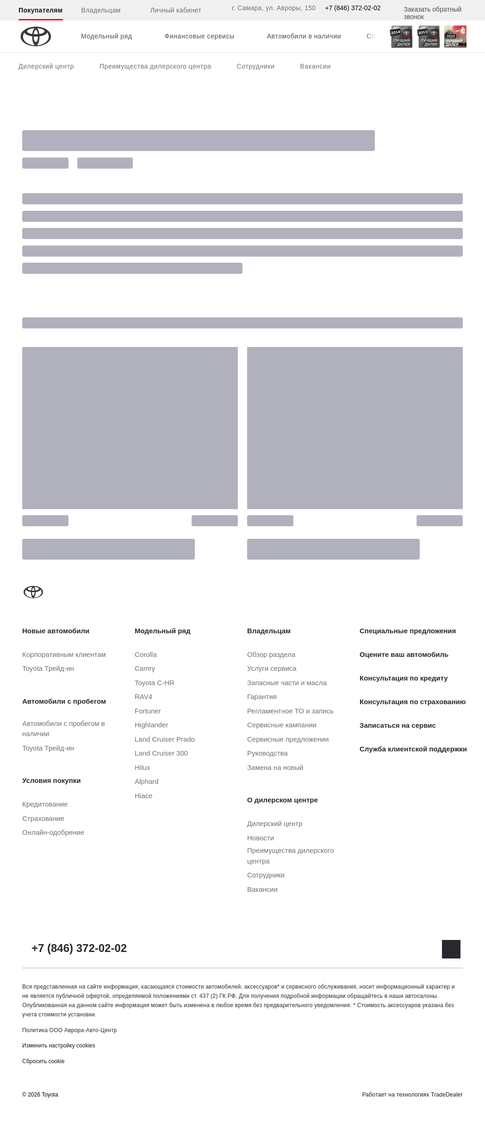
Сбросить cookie (43, 1061)
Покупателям (41, 10)
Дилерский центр (46, 66)
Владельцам (101, 10)
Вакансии (315, 66)
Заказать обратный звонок (433, 13)
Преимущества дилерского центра (155, 66)
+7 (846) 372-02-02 (352, 8)
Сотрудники (255, 66)
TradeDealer (447, 1094)
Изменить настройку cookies (58, 1045)
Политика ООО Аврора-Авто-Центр (69, 1030)
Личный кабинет (170, 10)
